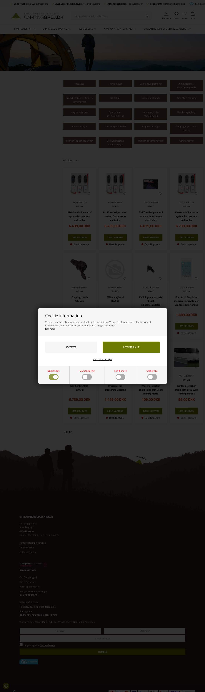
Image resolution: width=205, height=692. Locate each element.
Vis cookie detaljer (102, 359)
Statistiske (152, 374)
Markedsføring (87, 374)
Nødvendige (53, 374)
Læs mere (50, 329)
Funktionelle (120, 374)
